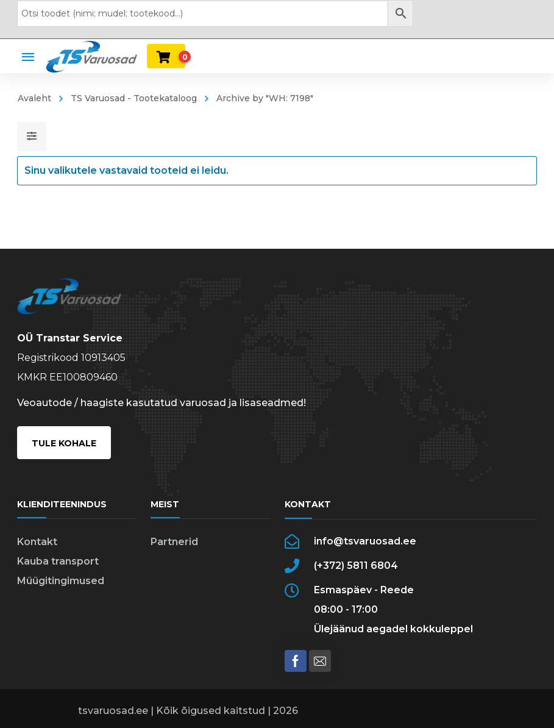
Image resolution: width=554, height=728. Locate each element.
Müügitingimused (60, 581)
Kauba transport (58, 561)
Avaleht (34, 98)
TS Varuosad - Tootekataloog (134, 98)
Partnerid (174, 542)
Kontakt (37, 542)
